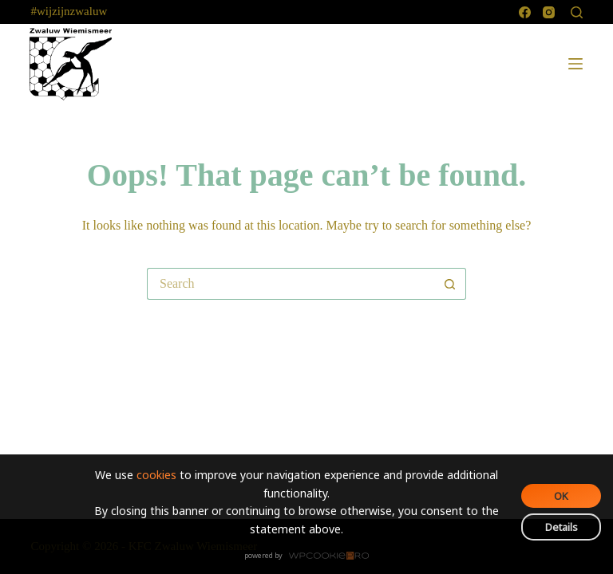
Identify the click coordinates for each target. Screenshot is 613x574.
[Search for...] (290, 284)
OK (561, 496)
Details (561, 527)
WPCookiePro (311, 556)
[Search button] (450, 284)
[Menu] (575, 64)
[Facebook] (525, 12)
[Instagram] (549, 12)
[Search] (577, 12)
